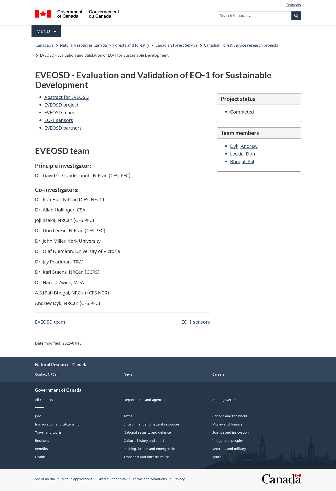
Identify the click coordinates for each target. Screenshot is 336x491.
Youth (216, 457)
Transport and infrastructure (146, 457)
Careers (218, 374)
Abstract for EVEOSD (66, 97)
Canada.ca (44, 45)
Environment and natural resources (151, 424)
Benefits (41, 448)
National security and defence (147, 432)
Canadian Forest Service (176, 45)
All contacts (44, 400)
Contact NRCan (47, 374)
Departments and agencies (145, 400)
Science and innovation (230, 432)
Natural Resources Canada (83, 45)
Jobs (38, 416)
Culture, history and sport (144, 440)
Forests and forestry (131, 45)
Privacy (179, 479)
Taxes (128, 416)
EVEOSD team (50, 322)
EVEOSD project (61, 105)
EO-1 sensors (58, 120)
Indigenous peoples (228, 440)
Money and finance (227, 424)
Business (42, 440)
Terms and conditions (150, 479)
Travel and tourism (50, 432)
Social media (45, 479)
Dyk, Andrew (244, 146)
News (128, 374)
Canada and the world (229, 416)
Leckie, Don (242, 154)
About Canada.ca (112, 479)
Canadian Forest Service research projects (241, 45)
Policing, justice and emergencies (150, 448)
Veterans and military (229, 448)
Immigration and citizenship (57, 424)
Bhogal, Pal (242, 161)
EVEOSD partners (63, 128)
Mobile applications (77, 479)
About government (227, 400)
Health (40, 457)
